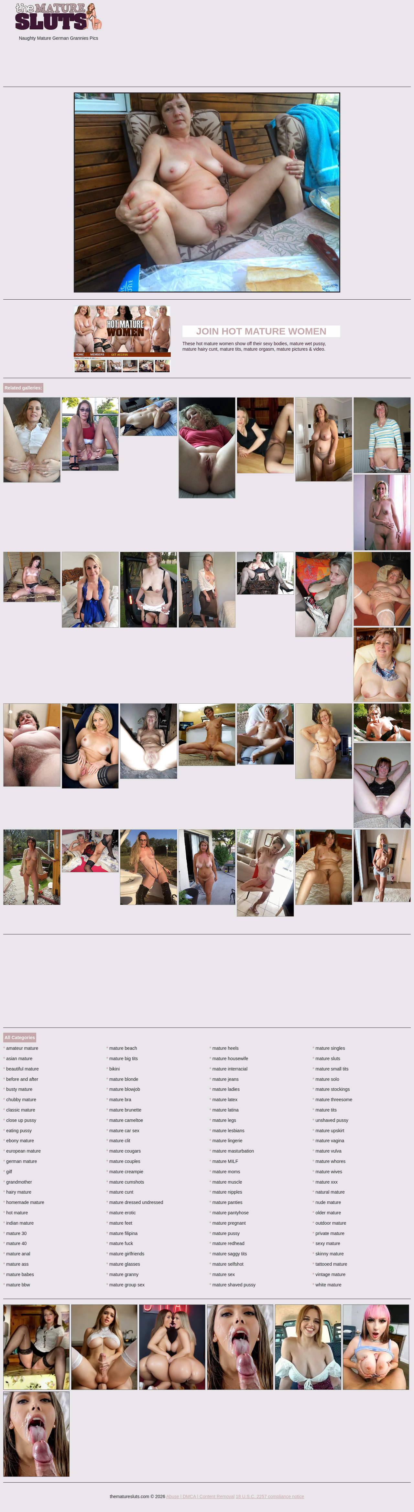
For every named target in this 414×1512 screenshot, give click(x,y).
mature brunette (123, 1110)
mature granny (122, 1274)
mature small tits (330, 1068)
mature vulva (327, 1151)
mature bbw (16, 1284)
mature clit (118, 1140)
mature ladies (225, 1089)
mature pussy (225, 1233)
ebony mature (18, 1140)
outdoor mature (329, 1223)
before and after (20, 1079)
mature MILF (224, 1161)
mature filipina (122, 1233)
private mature (328, 1233)
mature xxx (325, 1182)
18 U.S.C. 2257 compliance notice (270, 1496)
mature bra (118, 1099)
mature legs (223, 1120)
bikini (113, 1068)
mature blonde (122, 1079)
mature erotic (121, 1212)
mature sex (222, 1274)
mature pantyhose (229, 1212)
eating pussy (17, 1130)
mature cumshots (125, 1182)
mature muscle (226, 1182)
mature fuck (119, 1243)
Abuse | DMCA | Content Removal (200, 1496)
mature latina (224, 1110)
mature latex (223, 1099)
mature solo (325, 1079)
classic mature (19, 1110)
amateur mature (20, 1048)
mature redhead (227, 1243)
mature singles (328, 1048)
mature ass (16, 1264)
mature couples (123, 1161)
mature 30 (15, 1233)
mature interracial (229, 1068)
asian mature (17, 1058)
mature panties (226, 1202)
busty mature (17, 1089)
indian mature (18, 1223)
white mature (327, 1284)
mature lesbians (227, 1130)
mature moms (225, 1171)
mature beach (121, 1048)
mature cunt (119, 1192)
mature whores (328, 1161)
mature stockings (331, 1089)
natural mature (328, 1192)
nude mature (326, 1202)
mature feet (119, 1223)
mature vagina (328, 1140)
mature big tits (122, 1058)
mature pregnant (228, 1223)
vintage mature (328, 1274)
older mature (326, 1212)
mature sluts (326, 1058)
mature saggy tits (228, 1253)
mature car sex (122, 1130)
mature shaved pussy (233, 1284)
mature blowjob (123, 1089)
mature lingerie (226, 1140)
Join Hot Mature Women (261, 331)
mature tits (324, 1110)
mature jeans (224, 1079)
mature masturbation (232, 1151)
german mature (20, 1161)
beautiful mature (21, 1068)
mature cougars (123, 1151)
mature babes (18, 1274)
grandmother (17, 1182)
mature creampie (124, 1171)
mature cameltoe (124, 1120)
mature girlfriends (125, 1253)
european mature (22, 1151)
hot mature (15, 1212)
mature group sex (125, 1284)
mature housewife (229, 1058)
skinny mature (328, 1253)
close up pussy (19, 1120)
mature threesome (332, 1099)
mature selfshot (227, 1264)
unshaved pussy (330, 1120)
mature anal (16, 1253)
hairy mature (17, 1192)
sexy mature (326, 1243)
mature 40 (15, 1243)
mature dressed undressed (134, 1202)
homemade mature (23, 1202)
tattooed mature (329, 1264)
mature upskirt (328, 1130)
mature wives (327, 1171)
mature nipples (226, 1192)
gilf (7, 1171)
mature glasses (123, 1264)
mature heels (224, 1048)
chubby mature (19, 1099)
